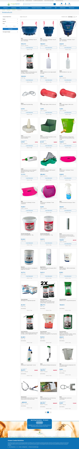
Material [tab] (4, 21)
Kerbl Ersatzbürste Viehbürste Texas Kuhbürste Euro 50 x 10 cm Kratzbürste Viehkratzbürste (67, 236)
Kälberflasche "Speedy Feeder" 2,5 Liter (28, 365)
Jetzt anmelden (39, 422)
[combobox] (39, 4)
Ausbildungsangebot (48, 436)
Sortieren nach (64, 16)
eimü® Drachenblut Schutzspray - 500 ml (67, 202)
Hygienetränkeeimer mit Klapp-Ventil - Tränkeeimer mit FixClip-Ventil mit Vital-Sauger (67, 138)
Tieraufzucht (14, 9)
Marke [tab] (4, 19)
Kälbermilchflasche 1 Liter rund (65, 72)
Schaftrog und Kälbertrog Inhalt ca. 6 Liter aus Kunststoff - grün (48, 137)
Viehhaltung (8, 9)
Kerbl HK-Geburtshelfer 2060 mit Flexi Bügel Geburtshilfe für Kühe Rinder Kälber (29, 398)
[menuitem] (5, 7)
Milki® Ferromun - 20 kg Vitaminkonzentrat (68, 300)
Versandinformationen (64, 436)
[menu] (39, 7)
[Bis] (14, 26)
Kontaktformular (40, 436)
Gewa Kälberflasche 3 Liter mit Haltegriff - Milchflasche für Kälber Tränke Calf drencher (29, 171)
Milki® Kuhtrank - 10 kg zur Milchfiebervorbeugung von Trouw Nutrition (48, 333)
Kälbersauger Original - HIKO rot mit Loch (48, 104)
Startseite (3, 9)
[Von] (6, 26)
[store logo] (13, 4)
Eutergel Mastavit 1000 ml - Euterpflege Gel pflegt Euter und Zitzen (29, 269)
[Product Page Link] (29, 36)
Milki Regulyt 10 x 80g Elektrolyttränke (28, 300)
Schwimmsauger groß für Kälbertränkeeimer (26, 137)
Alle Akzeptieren (12, 446)
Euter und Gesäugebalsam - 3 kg (27, 234)
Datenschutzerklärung (19, 436)
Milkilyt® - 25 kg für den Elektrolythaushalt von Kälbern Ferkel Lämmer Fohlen (29, 72)
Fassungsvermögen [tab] (6, 31)
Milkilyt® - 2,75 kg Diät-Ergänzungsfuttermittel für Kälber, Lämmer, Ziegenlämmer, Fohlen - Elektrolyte (68, 334)
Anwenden (10, 29)
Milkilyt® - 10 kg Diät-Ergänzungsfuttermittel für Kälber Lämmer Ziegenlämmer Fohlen (29, 333)
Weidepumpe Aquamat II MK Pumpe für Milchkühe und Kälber (47, 171)
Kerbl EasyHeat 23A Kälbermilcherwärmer (48, 365)
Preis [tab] (4, 23)
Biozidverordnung (56, 436)
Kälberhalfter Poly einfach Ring (27, 104)
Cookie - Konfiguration (23, 446)
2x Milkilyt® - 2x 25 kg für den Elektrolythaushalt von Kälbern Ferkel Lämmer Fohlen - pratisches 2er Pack (47, 301)
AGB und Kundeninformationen (30, 436)
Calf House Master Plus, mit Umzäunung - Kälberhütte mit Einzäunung (48, 398)
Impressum (11, 436)
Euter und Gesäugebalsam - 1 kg (46, 234)
